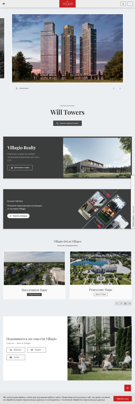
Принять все (123, 399)
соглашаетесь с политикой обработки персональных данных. (76, 400)
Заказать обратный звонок (67, 123)
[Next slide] (120, 88)
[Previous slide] (113, 88)
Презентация (21, 88)
